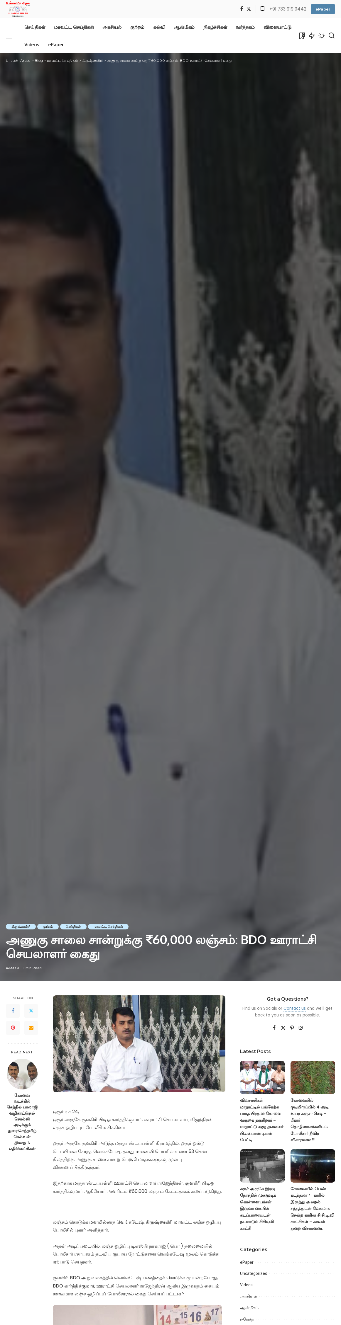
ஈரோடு (247, 1319)
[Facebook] (241, 9)
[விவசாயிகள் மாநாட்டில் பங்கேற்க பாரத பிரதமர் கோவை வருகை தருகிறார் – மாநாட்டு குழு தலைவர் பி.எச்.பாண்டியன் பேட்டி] (262, 1077)
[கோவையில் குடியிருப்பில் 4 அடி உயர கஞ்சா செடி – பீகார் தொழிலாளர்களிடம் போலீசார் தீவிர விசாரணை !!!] (313, 1077)
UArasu (12, 968)
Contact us (294, 1008)
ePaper (322, 9)
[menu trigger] (13, 35)
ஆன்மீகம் (249, 1307)
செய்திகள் (74, 926)
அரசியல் (248, 1296)
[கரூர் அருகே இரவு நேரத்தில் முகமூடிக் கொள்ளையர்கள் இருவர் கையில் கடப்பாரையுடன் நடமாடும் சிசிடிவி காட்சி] (262, 1166)
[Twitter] (248, 9)
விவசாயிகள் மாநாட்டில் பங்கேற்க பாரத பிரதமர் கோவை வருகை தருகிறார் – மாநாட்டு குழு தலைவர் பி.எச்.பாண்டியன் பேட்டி (261, 1120)
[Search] (331, 35)
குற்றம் (49, 926)
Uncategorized (253, 1273)
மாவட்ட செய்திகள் (110, 926)
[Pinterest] (13, 1028)
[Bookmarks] (301, 35)
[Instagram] (300, 1028)
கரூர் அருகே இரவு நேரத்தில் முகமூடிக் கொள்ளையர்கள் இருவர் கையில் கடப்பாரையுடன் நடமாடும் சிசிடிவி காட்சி (258, 1208)
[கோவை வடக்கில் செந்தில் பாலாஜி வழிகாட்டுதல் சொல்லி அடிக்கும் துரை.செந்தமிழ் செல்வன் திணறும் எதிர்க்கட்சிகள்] (22, 1074)
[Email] (31, 1028)
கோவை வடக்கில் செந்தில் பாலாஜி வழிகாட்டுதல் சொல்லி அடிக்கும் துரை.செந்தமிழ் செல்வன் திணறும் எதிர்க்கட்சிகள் (22, 1122)
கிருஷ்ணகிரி (21, 926)
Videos (246, 1285)
